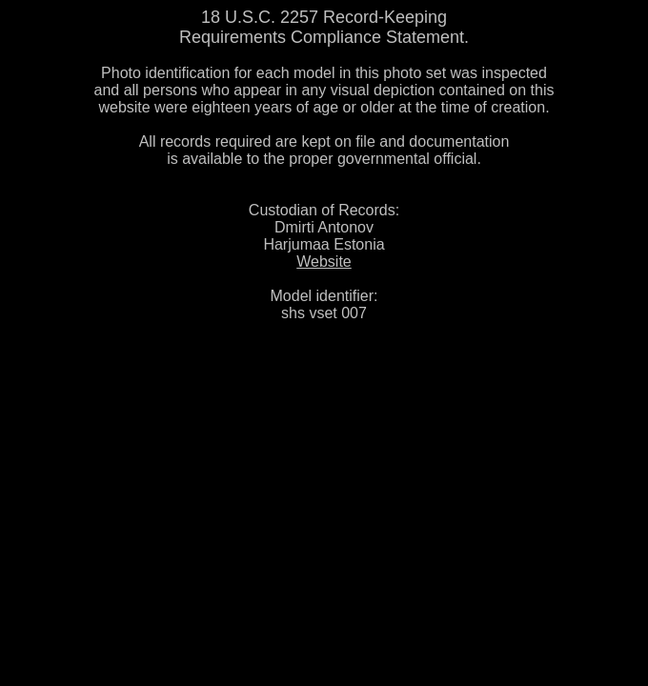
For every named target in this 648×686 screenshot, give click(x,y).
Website (324, 261)
